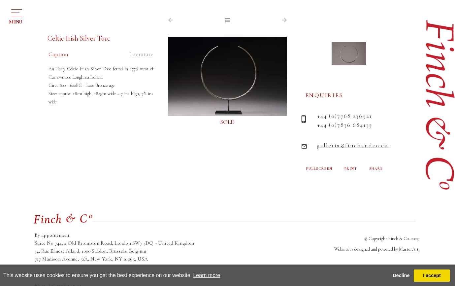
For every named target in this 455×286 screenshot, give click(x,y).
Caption (58, 54)
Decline (401, 275)
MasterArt (409, 249)
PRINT (350, 169)
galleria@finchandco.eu (352, 145)
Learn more (206, 275)
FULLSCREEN (319, 169)
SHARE (376, 169)
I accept (432, 275)
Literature (141, 54)
